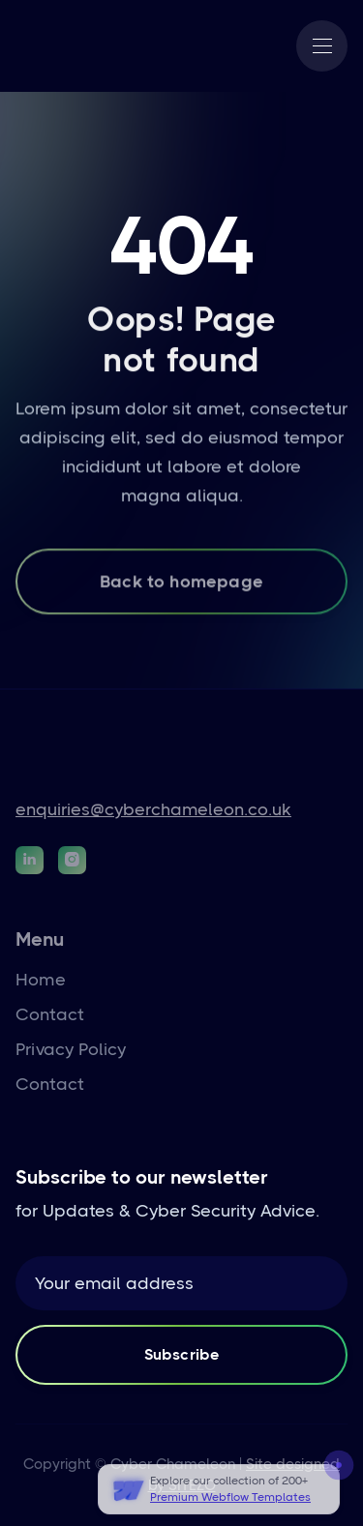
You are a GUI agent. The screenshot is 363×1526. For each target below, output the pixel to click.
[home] (78, 46)
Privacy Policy (71, 1049)
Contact (49, 1014)
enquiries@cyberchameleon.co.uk (153, 809)
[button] (322, 46)
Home (40, 979)
